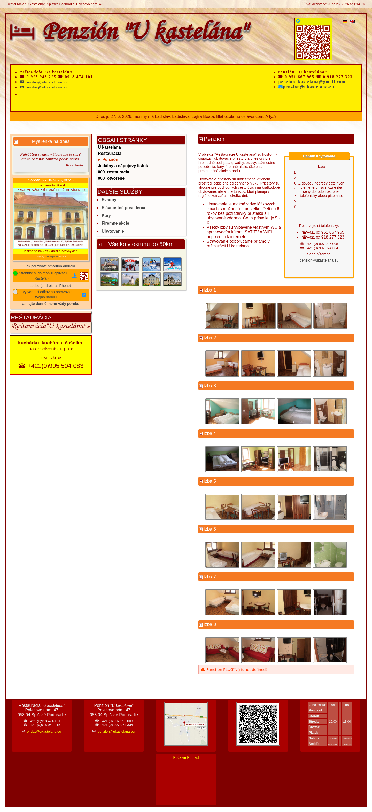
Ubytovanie (113, 231)
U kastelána (109, 147)
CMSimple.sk (51, 257)
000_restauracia (113, 172)
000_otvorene (111, 178)
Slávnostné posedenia (123, 207)
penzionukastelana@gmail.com (312, 82)
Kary (106, 215)
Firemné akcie (115, 223)
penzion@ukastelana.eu (306, 87)
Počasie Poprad (186, 757)
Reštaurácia (28, 327)
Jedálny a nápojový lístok (123, 166)
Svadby (109, 199)
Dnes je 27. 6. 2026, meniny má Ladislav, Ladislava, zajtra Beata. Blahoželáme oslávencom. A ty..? (185, 116)
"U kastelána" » (68, 327)
